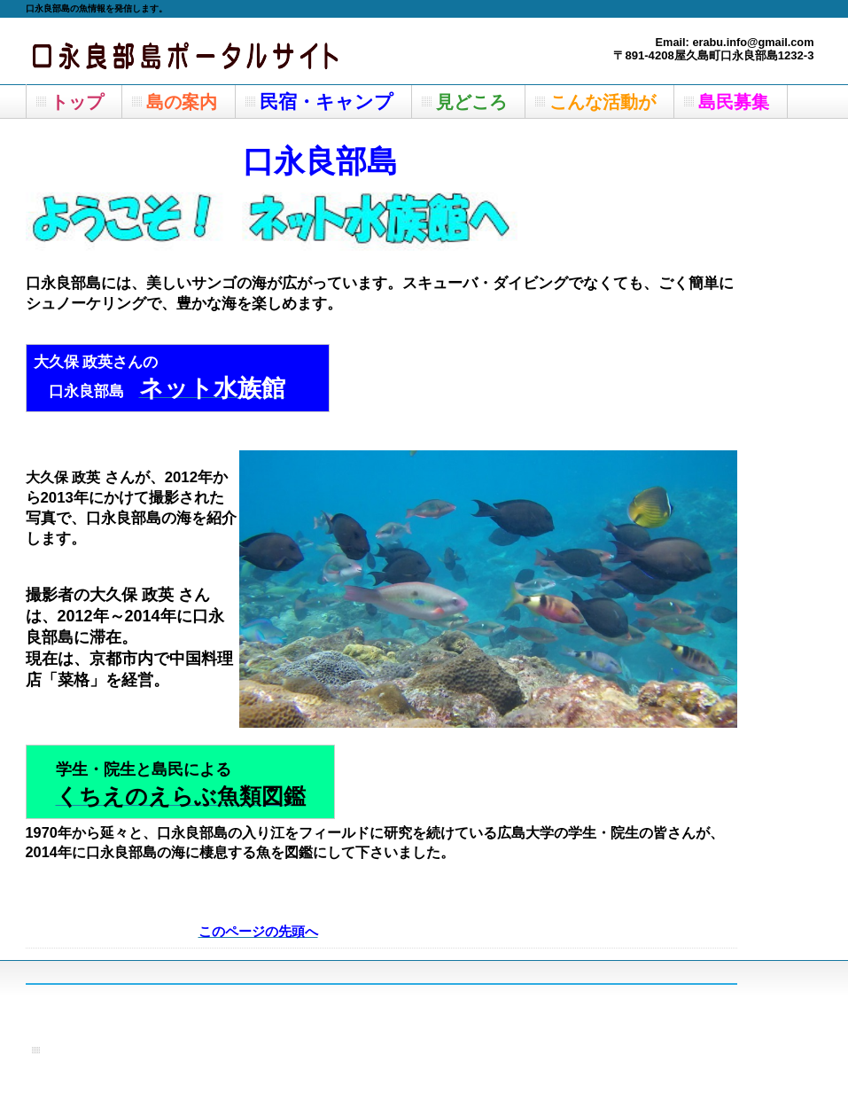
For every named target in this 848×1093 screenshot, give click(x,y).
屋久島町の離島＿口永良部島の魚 (203, 51)
